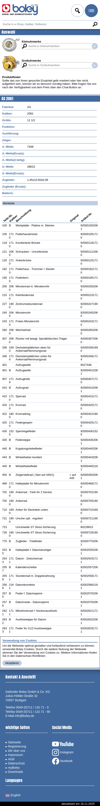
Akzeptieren (12, 663)
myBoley (14, 767)
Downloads (15, 771)
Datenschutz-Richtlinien (30, 655)
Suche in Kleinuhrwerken (95, 46)
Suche (95, 24)
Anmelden (77, 11)
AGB (11, 759)
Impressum (15, 755)
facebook (62, 761)
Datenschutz (16, 763)
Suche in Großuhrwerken (95, 65)
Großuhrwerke (31, 60)
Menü (91, 11)
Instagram (63, 752)
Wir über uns (16, 750)
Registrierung (17, 746)
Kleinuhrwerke (31, 41)
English (13, 795)
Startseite (14, 742)
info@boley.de (24, 716)
